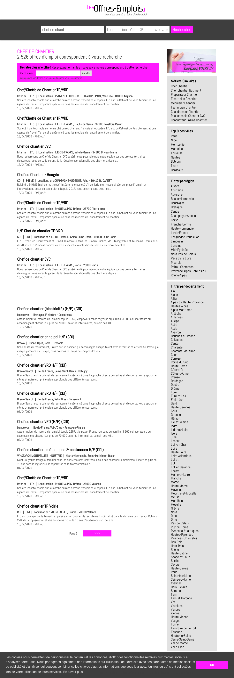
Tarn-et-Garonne (181, 598)
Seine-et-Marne (181, 579)
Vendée (175, 609)
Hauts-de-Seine (181, 635)
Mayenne (176, 489)
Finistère (177, 399)
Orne (174, 519)
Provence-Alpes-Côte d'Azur (188, 271)
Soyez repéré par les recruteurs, (194, 66)
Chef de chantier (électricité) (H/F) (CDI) (49, 308)
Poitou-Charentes (182, 267)
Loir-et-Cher (178, 444)
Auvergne (177, 194)
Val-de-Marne (179, 643)
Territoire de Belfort (183, 628)
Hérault (175, 418)
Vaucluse (177, 606)
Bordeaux (177, 170)
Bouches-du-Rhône (183, 336)
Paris (174, 136)
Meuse (175, 497)
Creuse (175, 377)
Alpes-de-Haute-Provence (187, 302)
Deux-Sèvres (179, 587)
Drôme (175, 388)
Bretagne (177, 207)
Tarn (174, 594)
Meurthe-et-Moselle (183, 493)
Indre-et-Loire (179, 430)
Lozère (175, 471)
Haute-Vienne (179, 617)
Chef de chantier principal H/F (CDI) (45, 336)
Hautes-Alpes (179, 306)
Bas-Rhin (176, 542)
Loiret (174, 459)
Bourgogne (178, 203)
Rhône (175, 549)
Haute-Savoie (179, 568)
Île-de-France (179, 233)
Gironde (176, 415)
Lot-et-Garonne (181, 467)
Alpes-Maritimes (181, 310)
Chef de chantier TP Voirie (37, 506)
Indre (174, 426)
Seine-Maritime (181, 576)
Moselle (176, 504)
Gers (174, 411)
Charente (177, 347)
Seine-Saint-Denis (182, 639)
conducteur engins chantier (189, 120)
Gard (174, 403)
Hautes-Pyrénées (182, 534)
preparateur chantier (184, 94)
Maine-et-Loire (180, 474)
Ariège (175, 321)
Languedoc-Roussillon (185, 237)
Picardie (176, 262)
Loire (174, 448)
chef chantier (179, 86)
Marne (175, 482)
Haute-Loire (178, 452)
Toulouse (177, 153)
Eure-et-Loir (178, 396)
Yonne (175, 624)
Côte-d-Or (177, 370)
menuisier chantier (183, 103)
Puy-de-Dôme (179, 527)
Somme (176, 591)
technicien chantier (184, 107)
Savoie (175, 564)
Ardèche (176, 313)
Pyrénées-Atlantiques (185, 531)
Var (173, 602)
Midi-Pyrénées (180, 250)
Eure (174, 392)
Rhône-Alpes (179, 275)
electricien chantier (184, 99)
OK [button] (212, 664)
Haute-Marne (179, 486)
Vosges (175, 620)
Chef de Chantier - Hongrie (38, 174)
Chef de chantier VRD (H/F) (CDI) (43, 421)
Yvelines (176, 583)
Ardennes (177, 317)
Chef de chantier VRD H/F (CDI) (41, 365)
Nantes (175, 157)
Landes (175, 441)
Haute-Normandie (182, 228)
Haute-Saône (179, 553)
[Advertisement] (88, 292)
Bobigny (176, 161)
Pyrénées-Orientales (184, 538)
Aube (174, 325)
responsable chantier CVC (188, 116)
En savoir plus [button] (73, 672)
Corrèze (176, 358)
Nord (174, 512)
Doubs (175, 384)
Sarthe (175, 561)
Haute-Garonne (180, 407)
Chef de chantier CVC (34, 146)
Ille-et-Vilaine (179, 422)
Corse (174, 220)
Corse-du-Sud (179, 362)
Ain (173, 291)
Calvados (177, 340)
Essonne (176, 632)
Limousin (177, 241)
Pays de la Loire (181, 258)
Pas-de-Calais (180, 523)
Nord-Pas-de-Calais (183, 254)
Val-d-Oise (177, 647)
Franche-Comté (181, 224)
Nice (174, 140)
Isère (174, 433)
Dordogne (177, 381)
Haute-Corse (179, 366)
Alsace (175, 186)
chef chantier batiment (186, 90)
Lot (173, 463)
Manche (176, 478)
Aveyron (176, 332)
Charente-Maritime (183, 351)
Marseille (177, 149)
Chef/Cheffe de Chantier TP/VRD (42, 90)
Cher (174, 355)
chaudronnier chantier (185, 112)
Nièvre (175, 508)
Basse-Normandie (182, 199)
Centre (175, 211)
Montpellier (178, 144)
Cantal (175, 343)
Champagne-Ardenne (184, 216)
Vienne (175, 613)
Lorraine (176, 245)
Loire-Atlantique (181, 456)
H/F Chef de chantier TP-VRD (40, 230)
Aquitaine (177, 190)
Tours (174, 166)
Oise (174, 516)
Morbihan (177, 501)
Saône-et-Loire (180, 557)
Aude (174, 328)
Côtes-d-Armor (180, 373)
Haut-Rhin (177, 546)
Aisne (174, 295)
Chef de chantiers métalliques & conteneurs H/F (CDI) (60, 449)
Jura (174, 437)
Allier (174, 298)
